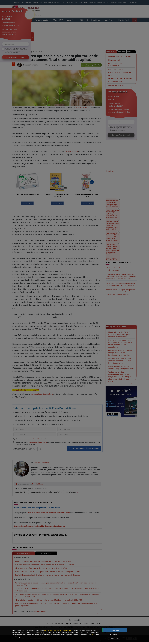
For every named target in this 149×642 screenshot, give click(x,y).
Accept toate (115, 630)
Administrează (115, 634)
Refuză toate (115, 638)
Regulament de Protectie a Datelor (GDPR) (58, 630)
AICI (92, 635)
